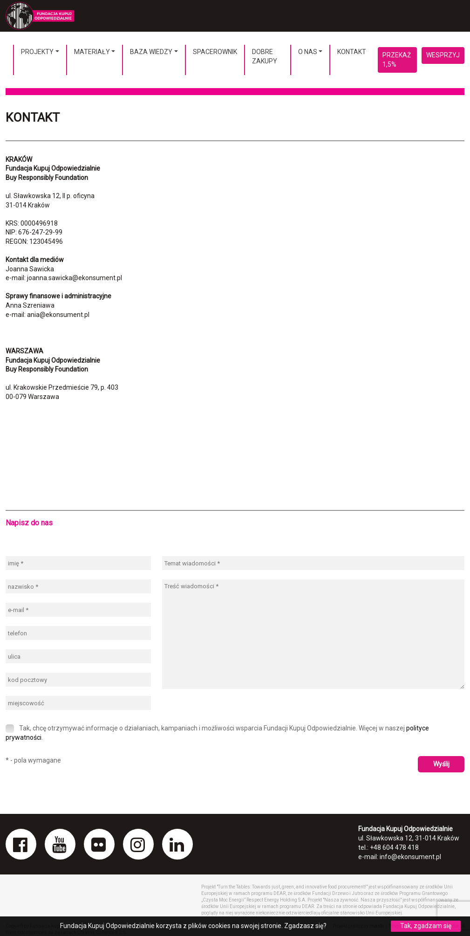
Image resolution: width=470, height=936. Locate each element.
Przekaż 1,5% (396, 59)
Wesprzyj (443, 55)
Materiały (92, 51)
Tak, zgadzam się (425, 925)
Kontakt (351, 51)
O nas (307, 51)
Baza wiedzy (151, 51)
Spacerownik (215, 51)
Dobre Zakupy (264, 56)
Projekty (37, 51)
